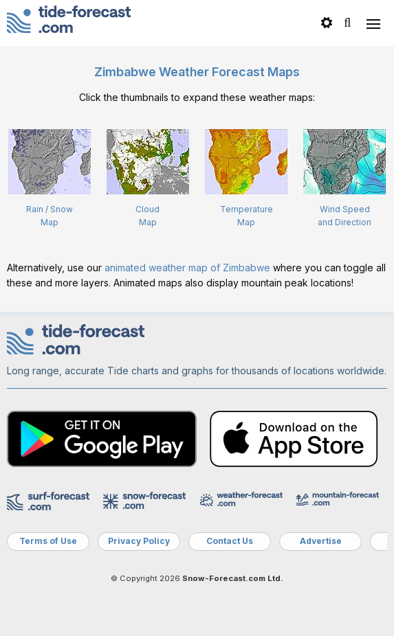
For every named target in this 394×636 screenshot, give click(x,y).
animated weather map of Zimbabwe (187, 267)
